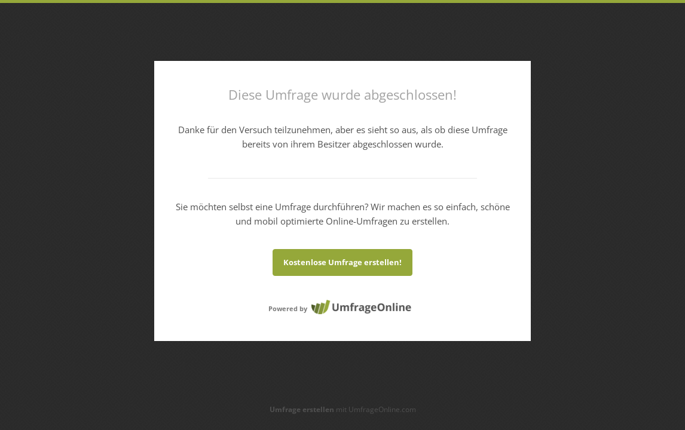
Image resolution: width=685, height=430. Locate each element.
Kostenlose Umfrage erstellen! (342, 262)
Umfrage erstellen (302, 409)
